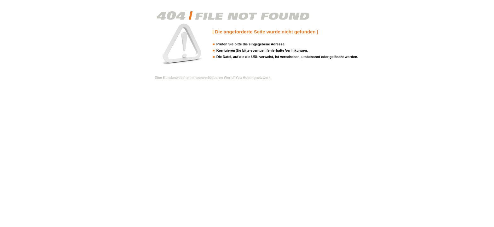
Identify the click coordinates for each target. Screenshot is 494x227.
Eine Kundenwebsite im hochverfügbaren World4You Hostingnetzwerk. (213, 77)
